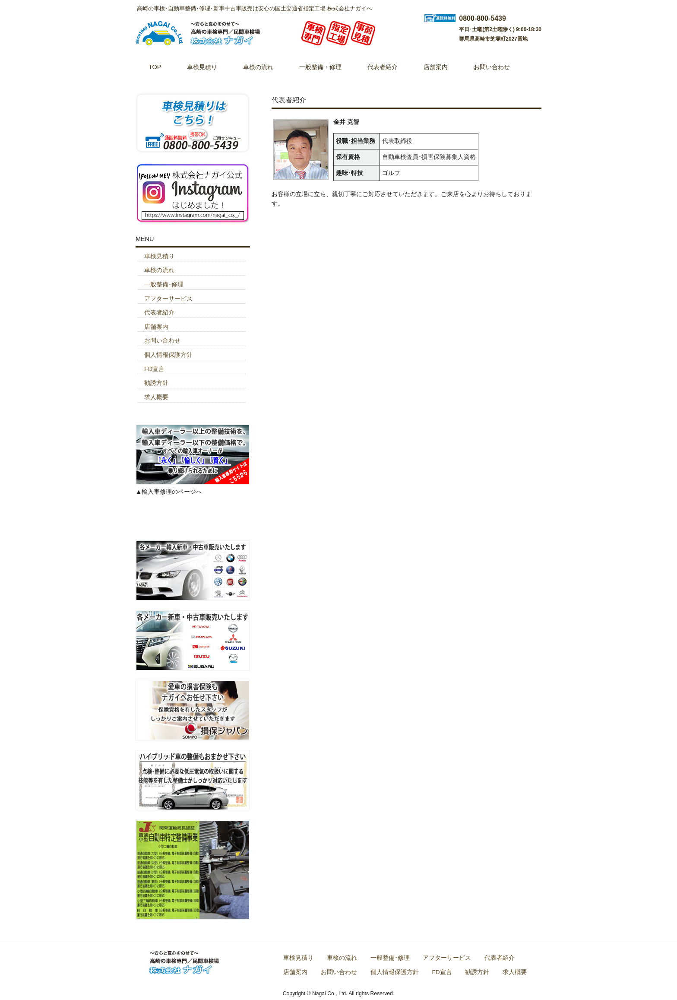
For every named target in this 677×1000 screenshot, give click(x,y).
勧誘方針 (156, 382)
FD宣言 (154, 368)
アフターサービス (168, 298)
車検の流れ (159, 270)
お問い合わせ (162, 340)
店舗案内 (156, 326)
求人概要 (156, 397)
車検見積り (159, 256)
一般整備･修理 (163, 284)
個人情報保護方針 (168, 354)
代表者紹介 (159, 312)
